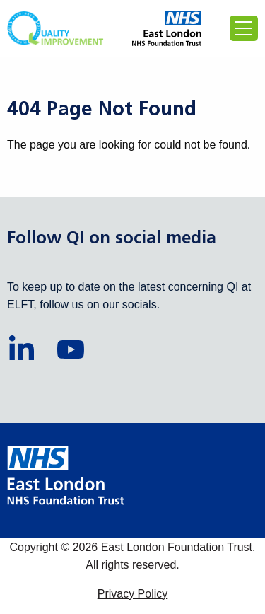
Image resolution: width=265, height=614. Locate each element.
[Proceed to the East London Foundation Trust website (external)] (167, 28)
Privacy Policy (133, 594)
